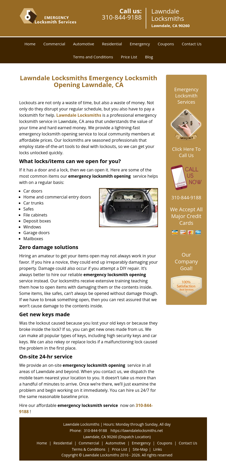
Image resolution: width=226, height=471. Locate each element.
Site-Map (140, 449)
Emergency (140, 43)
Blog (149, 56)
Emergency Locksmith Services (186, 95)
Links (157, 449)
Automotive (83, 43)
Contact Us (191, 43)
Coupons (166, 43)
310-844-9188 (122, 17)
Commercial (54, 43)
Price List (129, 56)
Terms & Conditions (89, 449)
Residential (112, 43)
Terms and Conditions (93, 56)
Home (30, 43)
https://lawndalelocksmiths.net (137, 430)
